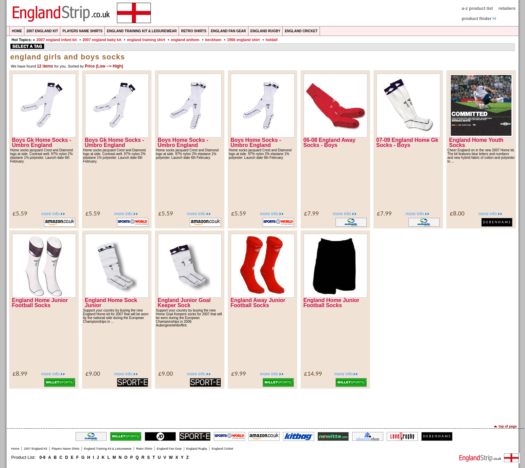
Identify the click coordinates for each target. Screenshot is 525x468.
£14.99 (313, 373)
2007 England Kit (42, 31)
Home (17, 31)
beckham (213, 40)
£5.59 (20, 213)
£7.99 (311, 213)
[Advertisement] (262, 406)
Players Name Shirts (82, 31)
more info (50, 213)
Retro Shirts (193, 31)
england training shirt (146, 40)
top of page (508, 426)
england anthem (185, 40)
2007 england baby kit (101, 40)
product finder (476, 18)
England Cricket (301, 31)
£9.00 (92, 373)
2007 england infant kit (57, 40)
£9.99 (238, 373)
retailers (507, 8)
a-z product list (477, 8)
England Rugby (265, 31)
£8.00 (457, 213)
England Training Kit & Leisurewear (142, 31)
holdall (271, 40)
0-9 (42, 457)
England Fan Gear (228, 31)
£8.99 (20, 373)
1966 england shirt (243, 40)
